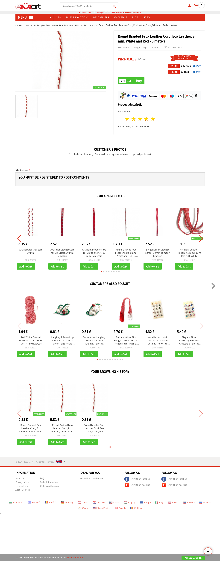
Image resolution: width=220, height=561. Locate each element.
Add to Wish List (173, 47)
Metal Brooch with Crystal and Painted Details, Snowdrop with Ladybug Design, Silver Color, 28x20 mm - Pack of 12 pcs (157, 341)
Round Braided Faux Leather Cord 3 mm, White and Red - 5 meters (125, 253)
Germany (67, 503)
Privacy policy (22, 483)
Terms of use (21, 487)
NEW (58, 17)
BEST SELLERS (101, 17)
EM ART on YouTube (137, 486)
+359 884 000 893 (131, 12)
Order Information (49, 483)
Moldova (136, 509)
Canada (120, 509)
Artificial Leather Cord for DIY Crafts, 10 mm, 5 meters (62, 253)
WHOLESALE (120, 17)
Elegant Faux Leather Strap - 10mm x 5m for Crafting (157, 253)
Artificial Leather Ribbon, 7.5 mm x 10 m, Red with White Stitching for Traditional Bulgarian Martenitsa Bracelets (189, 253)
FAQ (42, 479)
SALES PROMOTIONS (77, 17)
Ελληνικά (34, 503)
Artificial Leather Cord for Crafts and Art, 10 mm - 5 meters (94, 253)
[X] (16, 557)
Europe (145, 503)
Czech (114, 503)
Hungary (129, 503)
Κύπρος (83, 509)
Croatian (99, 503)
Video (146, 17)
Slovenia (205, 503)
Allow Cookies (193, 558)
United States (101, 509)
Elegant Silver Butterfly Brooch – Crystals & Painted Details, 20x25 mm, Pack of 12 (189, 341)
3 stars (140, 119)
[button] (101, 272)
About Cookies (22, 490)
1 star (127, 119)
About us (19, 479)
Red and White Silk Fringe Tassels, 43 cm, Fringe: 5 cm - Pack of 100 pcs (126, 341)
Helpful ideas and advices (92, 479)
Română (50, 503)
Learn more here (75, 557)
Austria (83, 503)
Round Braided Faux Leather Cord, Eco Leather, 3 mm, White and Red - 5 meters (30, 429)
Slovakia (189, 503)
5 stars (153, 119)
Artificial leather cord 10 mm (30, 251)
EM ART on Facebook (137, 480)
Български (16, 503)
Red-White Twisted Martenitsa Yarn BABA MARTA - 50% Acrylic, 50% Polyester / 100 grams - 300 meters (31, 341)
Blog (135, 17)
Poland (173, 503)
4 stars (146, 119)
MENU (25, 17)
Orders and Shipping (50, 487)
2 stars (133, 119)
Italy (159, 503)
